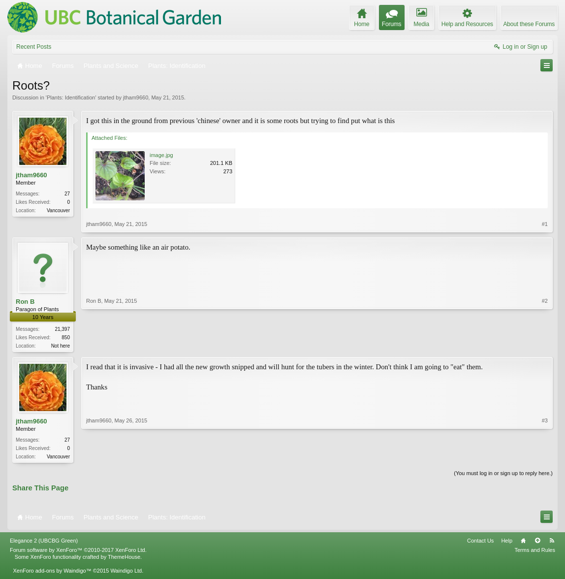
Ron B (25, 301)
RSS (551, 542)
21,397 (62, 329)
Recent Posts (33, 46)
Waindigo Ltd (126, 573)
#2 (545, 345)
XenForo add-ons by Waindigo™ (52, 573)
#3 (545, 456)
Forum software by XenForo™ (78, 552)
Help (506, 543)
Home (523, 542)
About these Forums (529, 24)
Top (537, 542)
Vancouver (58, 210)
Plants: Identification (71, 97)
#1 (545, 224)
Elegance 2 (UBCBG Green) (44, 543)
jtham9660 (135, 97)
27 (67, 193)
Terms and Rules (534, 552)
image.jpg (161, 155)
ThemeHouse (124, 559)
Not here (60, 346)
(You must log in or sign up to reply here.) (503, 475)
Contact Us (480, 543)
